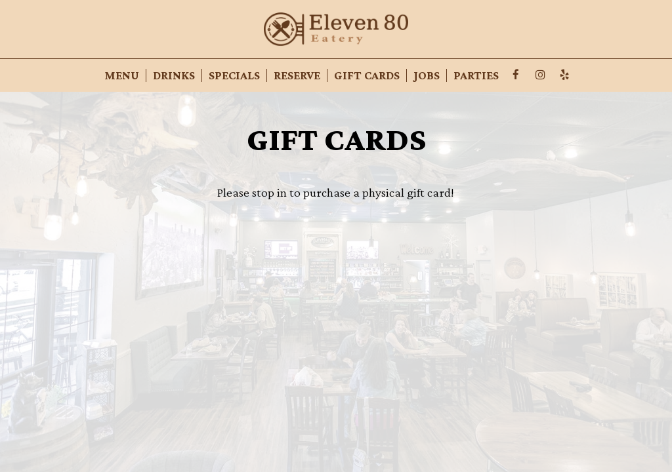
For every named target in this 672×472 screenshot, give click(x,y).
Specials (234, 75)
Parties (476, 75)
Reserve (297, 75)
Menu (121, 75)
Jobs (426, 75)
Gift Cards (367, 75)
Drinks (174, 75)
